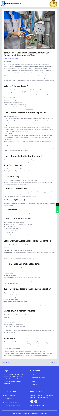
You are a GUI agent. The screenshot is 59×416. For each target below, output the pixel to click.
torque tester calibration (37, 72)
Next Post (54, 362)
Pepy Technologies (41, 413)
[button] (35, 3)
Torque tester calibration (10, 342)
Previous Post (6, 362)
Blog (6, 58)
